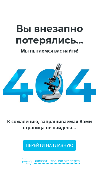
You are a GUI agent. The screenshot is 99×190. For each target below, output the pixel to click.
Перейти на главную (49, 145)
